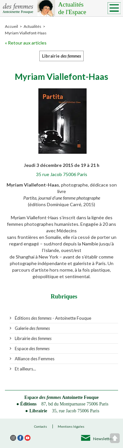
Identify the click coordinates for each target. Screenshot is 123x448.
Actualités (87, 8)
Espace (32, 348)
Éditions (28, 404)
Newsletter (103, 438)
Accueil (11, 26)
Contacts (40, 426)
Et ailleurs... (25, 368)
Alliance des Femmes (34, 358)
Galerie (32, 328)
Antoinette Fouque (80, 397)
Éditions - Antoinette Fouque (53, 318)
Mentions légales (71, 426)
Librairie (33, 338)
